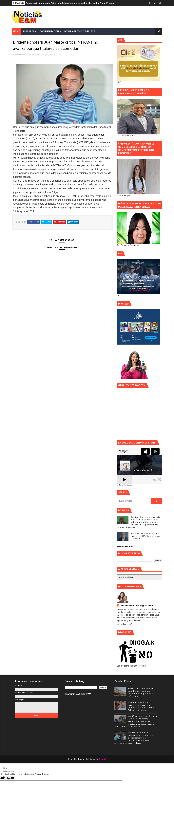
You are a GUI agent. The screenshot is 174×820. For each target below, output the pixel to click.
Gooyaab (102, 759)
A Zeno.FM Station (124, 485)
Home (16, 31)
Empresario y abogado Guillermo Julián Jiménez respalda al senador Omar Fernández (72, 3)
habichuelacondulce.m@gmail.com (136, 605)
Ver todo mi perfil (124, 624)
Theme (81, 759)
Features (28, 31)
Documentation (49, 31)
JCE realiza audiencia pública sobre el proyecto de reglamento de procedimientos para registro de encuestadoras (134, 738)
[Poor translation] (10, 778)
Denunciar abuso (126, 546)
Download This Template (79, 31)
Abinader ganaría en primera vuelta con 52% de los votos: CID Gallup (145, 536)
